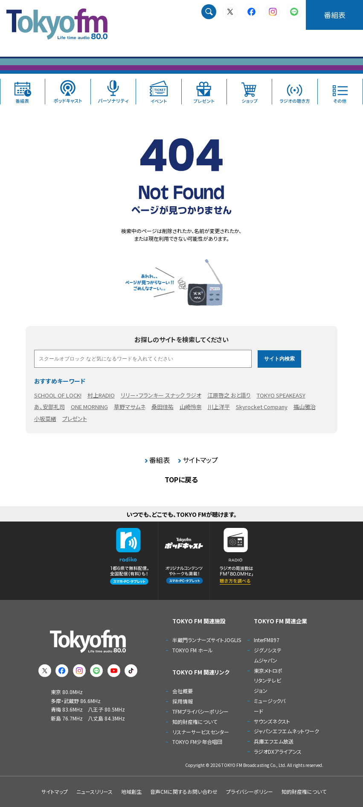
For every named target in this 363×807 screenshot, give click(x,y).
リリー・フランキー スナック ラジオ (161, 395)
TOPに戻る (181, 479)
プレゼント (74, 419)
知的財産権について (194, 721)
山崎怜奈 (191, 407)
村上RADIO (101, 395)
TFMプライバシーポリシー (200, 711)
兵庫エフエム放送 (273, 741)
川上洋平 (219, 407)
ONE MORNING (89, 407)
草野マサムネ (129, 407)
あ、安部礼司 (49, 407)
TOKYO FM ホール (192, 650)
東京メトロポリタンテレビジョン (268, 681)
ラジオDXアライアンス (278, 751)
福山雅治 (304, 407)
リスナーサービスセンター (200, 731)
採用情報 (182, 701)
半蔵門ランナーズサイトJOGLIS (206, 639)
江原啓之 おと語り (229, 395)
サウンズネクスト (272, 721)
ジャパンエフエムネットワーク (286, 731)
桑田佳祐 (162, 407)
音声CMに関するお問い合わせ (184, 791)
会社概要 (182, 691)
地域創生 (131, 791)
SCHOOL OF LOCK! (57, 395)
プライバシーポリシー (249, 791)
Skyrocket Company (261, 407)
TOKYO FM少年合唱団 (197, 741)
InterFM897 (266, 639)
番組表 (335, 14)
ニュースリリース (94, 791)
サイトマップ (200, 460)
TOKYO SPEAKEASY (281, 395)
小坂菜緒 (45, 419)
